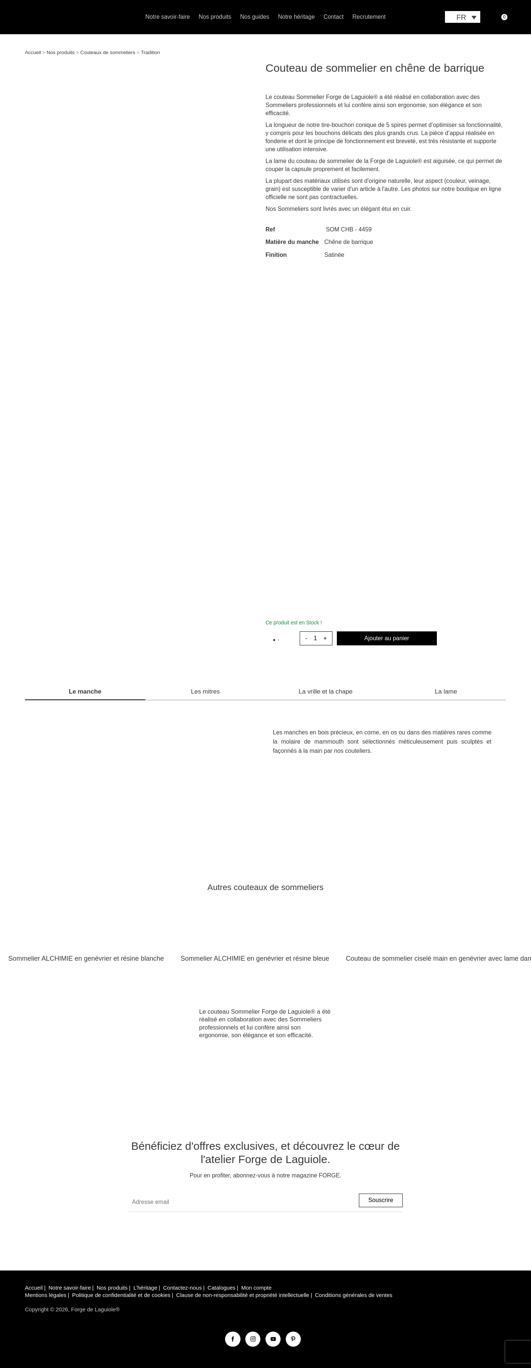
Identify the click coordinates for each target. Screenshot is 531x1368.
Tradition (150, 52)
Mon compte (256, 1287)
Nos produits (215, 17)
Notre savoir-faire (167, 17)
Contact (333, 17)
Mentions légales (46, 1295)
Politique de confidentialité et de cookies (121, 1295)
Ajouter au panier (386, 638)
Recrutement (368, 17)
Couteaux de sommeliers (107, 52)
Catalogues (221, 1287)
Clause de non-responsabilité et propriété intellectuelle (242, 1295)
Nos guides (254, 17)
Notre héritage (296, 17)
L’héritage (145, 1287)
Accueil (33, 52)
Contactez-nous (182, 1287)
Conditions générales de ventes (354, 1295)
